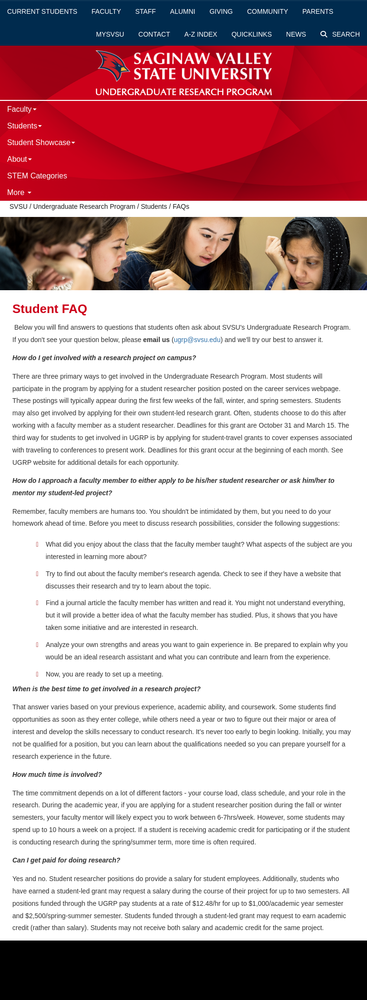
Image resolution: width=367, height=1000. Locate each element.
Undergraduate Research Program (84, 206)
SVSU (19, 206)
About (19, 159)
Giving (221, 11)
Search (340, 34)
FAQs (181, 206)
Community (267, 11)
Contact (154, 34)
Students (24, 126)
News (296, 34)
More (19, 192)
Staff (145, 11)
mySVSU (110, 34)
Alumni (182, 11)
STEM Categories (37, 176)
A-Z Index (200, 34)
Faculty (106, 11)
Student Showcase (41, 142)
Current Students (42, 11)
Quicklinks (252, 34)
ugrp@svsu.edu (197, 339)
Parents (317, 11)
